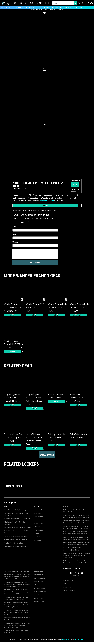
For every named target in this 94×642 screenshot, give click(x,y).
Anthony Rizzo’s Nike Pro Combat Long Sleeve (56, 437)
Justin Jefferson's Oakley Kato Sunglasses (17, 510)
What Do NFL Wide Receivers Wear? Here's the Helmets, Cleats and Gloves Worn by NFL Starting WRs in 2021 (17, 625)
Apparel (48, 211)
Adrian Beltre (37, 527)
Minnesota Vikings (39, 571)
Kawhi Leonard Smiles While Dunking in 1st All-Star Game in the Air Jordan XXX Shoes (76, 516)
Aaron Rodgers (38, 516)
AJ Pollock (37, 537)
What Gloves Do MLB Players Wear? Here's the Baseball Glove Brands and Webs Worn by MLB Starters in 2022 (17, 577)
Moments (39, 3)
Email (14, 234)
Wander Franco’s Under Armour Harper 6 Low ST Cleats (79, 307)
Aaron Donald (38, 510)
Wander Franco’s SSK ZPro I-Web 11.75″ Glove (35, 307)
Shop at (78, 315)
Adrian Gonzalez (38, 530)
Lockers (23, 3)
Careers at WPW (68, 580)
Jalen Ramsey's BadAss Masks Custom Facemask (16, 523)
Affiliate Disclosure (69, 584)
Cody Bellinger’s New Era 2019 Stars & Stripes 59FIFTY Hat (12, 397)
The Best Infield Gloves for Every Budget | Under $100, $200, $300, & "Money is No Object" (16, 612)
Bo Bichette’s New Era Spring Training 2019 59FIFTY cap (13, 437)
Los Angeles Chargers (40, 591)
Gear (15, 3)
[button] (91, 3)
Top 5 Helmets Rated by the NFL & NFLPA (16, 571)
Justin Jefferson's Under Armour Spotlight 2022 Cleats (16, 514)
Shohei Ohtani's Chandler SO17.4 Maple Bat (17, 519)
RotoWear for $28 (46, 201)
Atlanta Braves (38, 595)
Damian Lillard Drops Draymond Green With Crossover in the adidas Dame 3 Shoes (76, 522)
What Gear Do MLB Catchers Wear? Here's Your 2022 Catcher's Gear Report (16, 598)
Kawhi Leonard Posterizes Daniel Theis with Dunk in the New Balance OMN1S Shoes (76, 543)
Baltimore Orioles (39, 598)
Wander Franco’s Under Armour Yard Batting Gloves (57, 307)
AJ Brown (36, 533)
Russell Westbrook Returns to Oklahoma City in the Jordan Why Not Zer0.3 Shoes (75, 527)
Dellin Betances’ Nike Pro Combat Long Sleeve (78, 437)
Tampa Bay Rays (39, 211)
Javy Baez (78, 7)
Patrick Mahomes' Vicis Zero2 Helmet (15, 539)
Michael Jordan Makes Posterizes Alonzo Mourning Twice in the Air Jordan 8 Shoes (75, 562)
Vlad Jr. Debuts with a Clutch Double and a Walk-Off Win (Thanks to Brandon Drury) (76, 533)
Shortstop (17, 211)
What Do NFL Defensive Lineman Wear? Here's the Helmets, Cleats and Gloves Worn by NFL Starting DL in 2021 (17, 605)
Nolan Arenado (45, 7)
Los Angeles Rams (39, 578)
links (54, 9)
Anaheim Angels (38, 575)
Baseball (56, 211)
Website (15, 242)
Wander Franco (27, 211)
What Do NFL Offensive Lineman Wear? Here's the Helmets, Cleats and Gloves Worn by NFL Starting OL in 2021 (17, 584)
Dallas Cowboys (38, 585)
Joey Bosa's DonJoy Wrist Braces (14, 543)
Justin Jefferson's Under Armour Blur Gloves (17, 527)
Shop (45, 205)
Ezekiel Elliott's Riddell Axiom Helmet (15, 546)
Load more (47, 454)
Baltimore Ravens (39, 601)
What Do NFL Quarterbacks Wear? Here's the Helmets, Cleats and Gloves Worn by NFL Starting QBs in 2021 (16, 592)
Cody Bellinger (57, 7)
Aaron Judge (37, 513)
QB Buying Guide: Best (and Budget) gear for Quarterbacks (17, 619)
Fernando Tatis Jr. (31, 7)
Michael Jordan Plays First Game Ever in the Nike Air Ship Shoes (76, 511)
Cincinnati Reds (38, 581)
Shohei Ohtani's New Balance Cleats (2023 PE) (16, 532)
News (31, 3)
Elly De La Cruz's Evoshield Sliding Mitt (15, 536)
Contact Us (65, 639)
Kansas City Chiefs (39, 588)
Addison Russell (38, 523)
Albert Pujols (37, 540)
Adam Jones (37, 520)
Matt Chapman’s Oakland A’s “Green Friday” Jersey (78, 397)
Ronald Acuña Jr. (6, 7)
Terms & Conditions (69, 590)
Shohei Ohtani (19, 7)
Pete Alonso (68, 7)
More (47, 3)
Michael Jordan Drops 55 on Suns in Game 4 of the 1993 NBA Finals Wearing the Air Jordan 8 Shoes (76, 555)
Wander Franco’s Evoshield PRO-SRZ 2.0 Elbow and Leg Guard (13, 344)
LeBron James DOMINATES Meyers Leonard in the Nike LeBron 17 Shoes (76, 549)
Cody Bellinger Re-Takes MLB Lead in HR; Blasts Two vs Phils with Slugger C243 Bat (76, 538)
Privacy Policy (67, 587)
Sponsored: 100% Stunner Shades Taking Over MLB (16, 632)
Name (14, 226)
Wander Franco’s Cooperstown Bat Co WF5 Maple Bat (12, 307)
